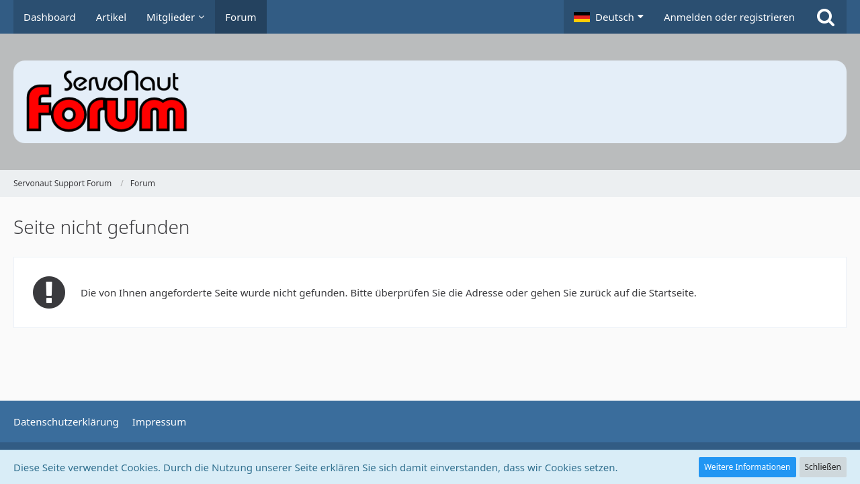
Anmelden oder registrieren (729, 17)
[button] (609, 17)
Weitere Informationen (747, 467)
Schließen (823, 467)
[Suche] (826, 17)
